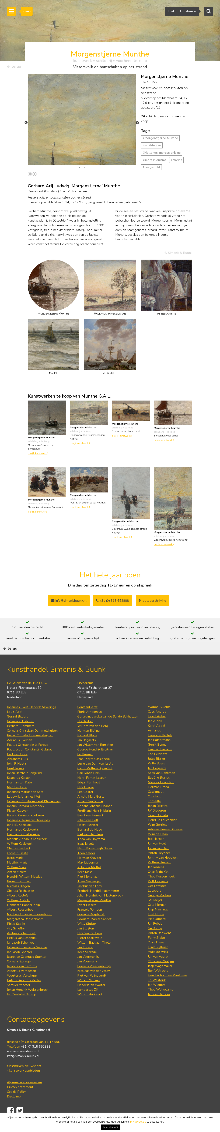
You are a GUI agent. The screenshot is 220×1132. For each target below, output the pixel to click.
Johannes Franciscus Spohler (27, 958)
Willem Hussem (159, 873)
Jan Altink (155, 731)
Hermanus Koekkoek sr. (23, 840)
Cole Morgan (157, 915)
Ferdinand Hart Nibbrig (94, 821)
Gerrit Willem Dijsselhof (94, 779)
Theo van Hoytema (91, 849)
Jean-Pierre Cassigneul (93, 769)
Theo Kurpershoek (161, 887)
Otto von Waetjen (161, 972)
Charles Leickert (18, 859)
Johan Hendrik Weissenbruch (27, 1000)
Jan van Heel (157, 854)
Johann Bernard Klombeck (25, 816)
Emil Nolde (156, 924)
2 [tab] (84, 169)
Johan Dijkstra (157, 816)
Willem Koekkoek (19, 854)
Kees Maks (84, 882)
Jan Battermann (159, 750)
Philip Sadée (16, 934)
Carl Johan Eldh (88, 783)
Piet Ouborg (157, 929)
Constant (154, 807)
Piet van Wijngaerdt (91, 986)
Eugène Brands (159, 788)
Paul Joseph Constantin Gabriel (29, 760)
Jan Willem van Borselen (95, 755)
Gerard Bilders (17, 727)
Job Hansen (156, 849)
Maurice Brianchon (161, 793)
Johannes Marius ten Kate (25, 802)
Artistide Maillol (89, 878)
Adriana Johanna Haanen (94, 816)
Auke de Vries (158, 962)
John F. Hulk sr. (17, 774)
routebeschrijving (152, 602)
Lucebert (154, 901)
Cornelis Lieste (17, 863)
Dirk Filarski (85, 797)
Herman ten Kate (19, 793)
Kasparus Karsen (18, 788)
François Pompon (89, 920)
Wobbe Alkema (159, 717)
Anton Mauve (16, 882)
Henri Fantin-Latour (91, 788)
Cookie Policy (16, 1102)
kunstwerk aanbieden (23, 1081)
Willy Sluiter (86, 934)
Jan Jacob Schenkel (20, 953)
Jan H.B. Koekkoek (19, 835)
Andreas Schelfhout (21, 944)
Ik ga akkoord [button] (110, 1127)
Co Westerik (157, 990)
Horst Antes (157, 727)
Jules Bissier (156, 769)
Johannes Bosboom (20, 732)
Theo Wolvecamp (160, 1000)
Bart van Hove (17, 765)
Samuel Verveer (18, 995)
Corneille (154, 811)
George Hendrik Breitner (95, 760)
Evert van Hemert (90, 826)
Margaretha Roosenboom (25, 929)
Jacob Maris (15, 868)
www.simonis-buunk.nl (23, 1061)
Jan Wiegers (156, 995)
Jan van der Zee (159, 1005)
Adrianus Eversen (19, 750)
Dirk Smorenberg (89, 944)
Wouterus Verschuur (22, 986)
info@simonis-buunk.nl (23, 1066)
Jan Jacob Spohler (19, 962)
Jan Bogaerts (86, 750)
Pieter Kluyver (17, 821)
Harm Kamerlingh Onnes (95, 859)
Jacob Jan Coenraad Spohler (27, 967)
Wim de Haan (158, 844)
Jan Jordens (156, 877)
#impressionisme (154, 161)
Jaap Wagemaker (160, 976)
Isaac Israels (85, 854)
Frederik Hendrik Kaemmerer (98, 901)
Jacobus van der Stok (22, 976)
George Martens (159, 906)
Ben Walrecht (158, 981)
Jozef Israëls (15, 779)
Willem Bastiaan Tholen (94, 953)
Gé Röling (155, 939)
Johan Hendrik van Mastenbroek (100, 906)
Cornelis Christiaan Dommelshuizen (32, 741)
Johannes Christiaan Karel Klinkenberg (34, 812)
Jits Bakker (85, 732)
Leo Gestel (85, 802)
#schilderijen (151, 147)
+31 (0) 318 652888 (112, 602)
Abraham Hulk (17, 769)
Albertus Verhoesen (21, 981)
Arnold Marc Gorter (91, 807)
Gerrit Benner (158, 755)
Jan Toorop (85, 958)
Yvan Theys (156, 953)
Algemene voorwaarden (24, 1092)
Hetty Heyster (87, 835)
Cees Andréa (157, 722)
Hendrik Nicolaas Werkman (167, 986)
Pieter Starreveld (90, 948)
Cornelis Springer (19, 972)
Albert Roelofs (17, 906)
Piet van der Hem (90, 845)
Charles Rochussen (20, 901)
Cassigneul (155, 802)
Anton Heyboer (159, 863)
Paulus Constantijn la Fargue (27, 755)
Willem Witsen (88, 991)
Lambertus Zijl (87, 1000)
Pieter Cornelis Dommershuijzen (30, 746)
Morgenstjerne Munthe (94, 911)
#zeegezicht (151, 168)
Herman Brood (158, 797)
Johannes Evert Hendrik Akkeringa (31, 717)
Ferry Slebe (156, 948)
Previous (26, 124)
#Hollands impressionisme (161, 154)
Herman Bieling (88, 741)
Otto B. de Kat (158, 882)
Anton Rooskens (159, 943)
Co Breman (85, 765)
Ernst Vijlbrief (158, 957)
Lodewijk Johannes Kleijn (24, 807)
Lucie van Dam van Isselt (95, 774)
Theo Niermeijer (89, 892)
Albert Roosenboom (21, 920)
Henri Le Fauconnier (162, 830)
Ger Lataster (157, 896)
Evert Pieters (86, 915)
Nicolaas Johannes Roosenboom (29, 925)
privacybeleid (138, 1121)
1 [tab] (79, 169)
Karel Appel (156, 736)
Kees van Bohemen (161, 783)
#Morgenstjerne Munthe (160, 139)
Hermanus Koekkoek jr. (23, 845)
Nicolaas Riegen (18, 896)
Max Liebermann (89, 873)
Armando (154, 741)
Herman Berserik (160, 760)
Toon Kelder (86, 863)
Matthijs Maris (17, 873)
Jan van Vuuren (158, 967)
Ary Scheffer (16, 939)
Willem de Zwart (89, 1005)
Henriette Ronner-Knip (23, 915)
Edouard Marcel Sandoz (94, 929)
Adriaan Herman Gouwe (165, 840)
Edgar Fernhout (88, 793)
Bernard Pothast (19, 892)
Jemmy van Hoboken (162, 868)
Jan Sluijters (86, 939)
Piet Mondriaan (88, 887)
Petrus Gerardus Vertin (24, 991)
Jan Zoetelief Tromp (21, 1005)
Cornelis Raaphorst (90, 925)
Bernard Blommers (20, 736)
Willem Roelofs (18, 911)
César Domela (158, 826)
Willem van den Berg (92, 736)
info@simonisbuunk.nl (68, 602)
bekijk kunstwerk (38, 454)
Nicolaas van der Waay (93, 981)
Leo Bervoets (157, 764)
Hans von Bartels (160, 746)
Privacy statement (20, 1097)
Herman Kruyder (89, 868)
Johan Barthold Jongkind (24, 783)
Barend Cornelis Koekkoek (25, 826)
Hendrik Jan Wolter (91, 995)
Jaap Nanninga (158, 920)
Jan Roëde (155, 934)
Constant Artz (87, 717)
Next (137, 124)
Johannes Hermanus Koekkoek (28, 830)
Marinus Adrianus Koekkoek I (27, 849)
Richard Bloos (87, 746)
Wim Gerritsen (158, 835)
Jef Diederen (157, 821)
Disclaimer (14, 1107)
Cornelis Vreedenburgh (94, 976)
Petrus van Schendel (22, 948)
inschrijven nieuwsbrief (24, 1076)
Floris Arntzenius (89, 722)
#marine (176, 161)
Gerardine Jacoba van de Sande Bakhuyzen (107, 727)
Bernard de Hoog (89, 840)
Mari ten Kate (17, 797)
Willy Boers (156, 774)
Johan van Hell (87, 830)
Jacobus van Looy (89, 896)
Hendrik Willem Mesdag (24, 887)
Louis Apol (14, 722)
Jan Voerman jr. (88, 967)
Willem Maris (16, 878)
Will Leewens (158, 892)
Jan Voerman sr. (88, 972)
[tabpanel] (82, 148)
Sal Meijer (155, 910)
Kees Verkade (87, 962)
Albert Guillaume (90, 812)
